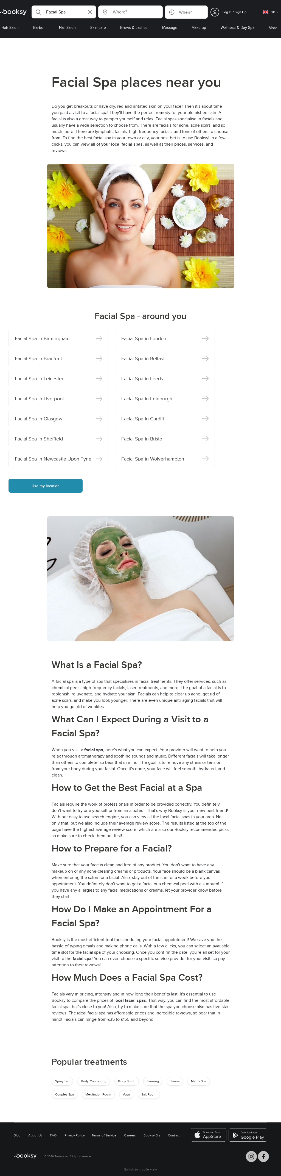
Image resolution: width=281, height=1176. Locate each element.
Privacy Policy (74, 1135)
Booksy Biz (152, 1135)
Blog (17, 1135)
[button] (64, 11)
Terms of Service (104, 1135)
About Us (35, 1135)
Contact (174, 1135)
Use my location (46, 486)
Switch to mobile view (140, 1169)
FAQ (53, 1135)
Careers (130, 1135)
